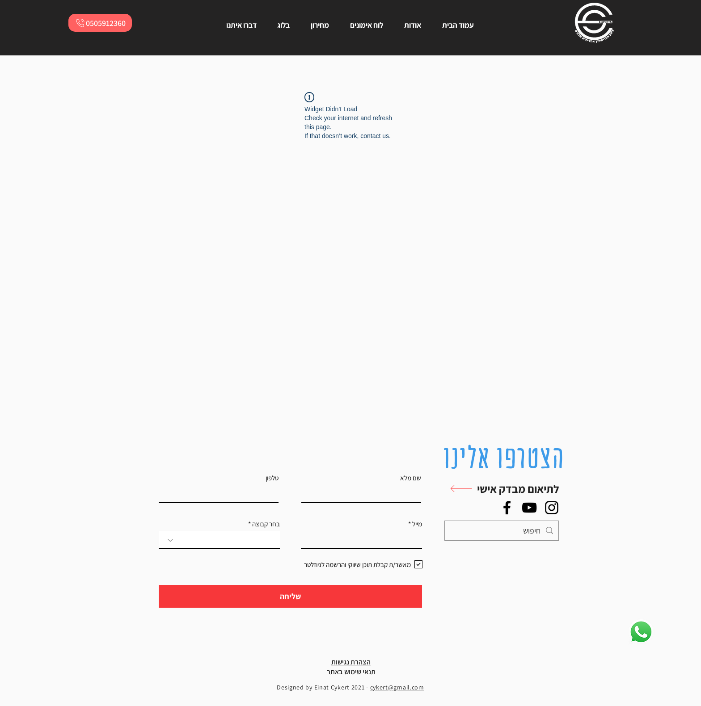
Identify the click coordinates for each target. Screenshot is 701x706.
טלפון (272, 478)
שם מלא (410, 478)
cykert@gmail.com (397, 687)
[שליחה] (290, 596)
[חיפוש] (502, 530)
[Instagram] (552, 508)
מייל (417, 524)
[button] (499, 489)
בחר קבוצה (266, 524)
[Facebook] (507, 508)
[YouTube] (529, 508)
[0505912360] (100, 23)
